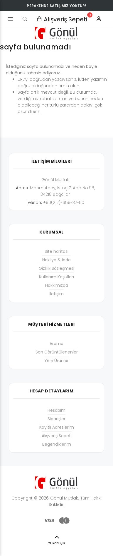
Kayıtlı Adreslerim (56, 427)
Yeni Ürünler (56, 360)
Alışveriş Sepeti (57, 436)
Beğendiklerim (56, 444)
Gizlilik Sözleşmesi (56, 268)
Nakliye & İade (56, 260)
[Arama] (25, 19)
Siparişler (56, 419)
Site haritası (56, 251)
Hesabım (56, 410)
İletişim (56, 294)
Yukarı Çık (56, 542)
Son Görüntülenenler (57, 352)
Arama (56, 343)
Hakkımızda (56, 285)
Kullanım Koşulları (56, 277)
